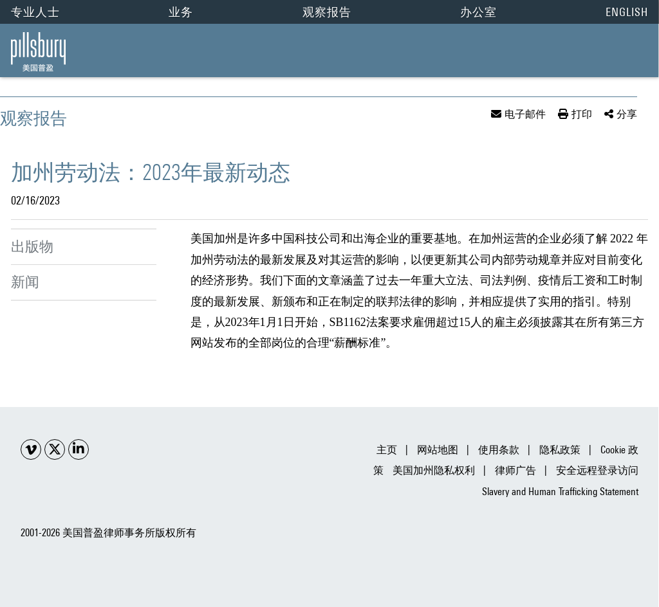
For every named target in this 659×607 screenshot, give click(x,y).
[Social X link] (54, 449)
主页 (386, 450)
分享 (627, 114)
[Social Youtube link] (31, 449)
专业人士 (35, 12)
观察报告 (326, 12)
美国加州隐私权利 (434, 470)
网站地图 (437, 450)
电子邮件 (525, 114)
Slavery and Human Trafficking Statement (560, 491)
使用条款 (498, 450)
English (627, 12)
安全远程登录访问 (597, 470)
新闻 (25, 281)
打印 (581, 114)
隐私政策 (559, 450)
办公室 (478, 12)
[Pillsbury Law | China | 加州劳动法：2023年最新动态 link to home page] (38, 51)
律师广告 (515, 470)
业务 (181, 12)
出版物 (32, 246)
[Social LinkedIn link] (78, 449)
